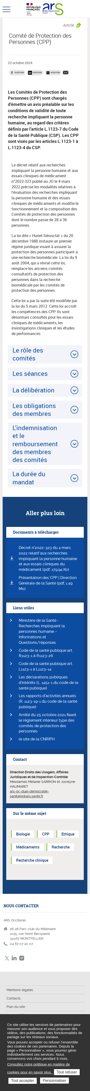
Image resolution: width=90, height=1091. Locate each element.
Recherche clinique (32, 860)
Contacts (13, 998)
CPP (45, 834)
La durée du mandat (28, 478)
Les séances (30, 373)
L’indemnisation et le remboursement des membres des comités (35, 444)
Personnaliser (54, 1081)
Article (68, 25)
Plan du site (15, 1007)
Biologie (23, 834)
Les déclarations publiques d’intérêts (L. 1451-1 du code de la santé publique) (48, 682)
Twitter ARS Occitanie (7, 958)
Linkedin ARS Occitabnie (14, 958)
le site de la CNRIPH (37, 739)
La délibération (33, 390)
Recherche (61, 847)
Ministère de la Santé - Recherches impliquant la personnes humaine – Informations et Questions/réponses (42, 631)
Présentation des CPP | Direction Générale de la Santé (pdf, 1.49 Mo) (48, 583)
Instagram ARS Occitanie (21, 958)
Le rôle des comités (27, 354)
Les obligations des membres (34, 410)
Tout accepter (22, 1081)
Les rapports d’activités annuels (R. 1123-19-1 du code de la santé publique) (48, 701)
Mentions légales (19, 990)
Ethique (67, 834)
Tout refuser (67, 1072)
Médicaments (27, 847)
